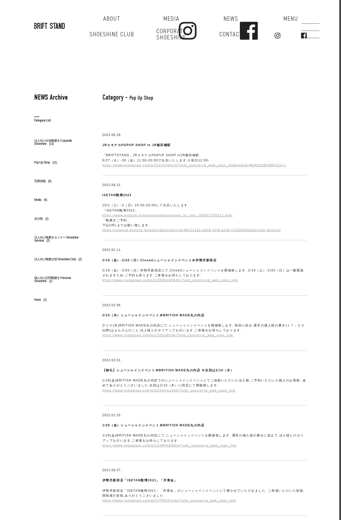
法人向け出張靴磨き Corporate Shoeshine (53, 142)
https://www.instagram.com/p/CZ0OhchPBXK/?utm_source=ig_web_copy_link (170, 280)
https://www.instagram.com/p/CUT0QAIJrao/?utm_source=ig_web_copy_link (169, 500)
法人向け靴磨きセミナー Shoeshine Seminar (56, 239)
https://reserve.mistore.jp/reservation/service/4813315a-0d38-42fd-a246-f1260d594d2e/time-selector (191, 230)
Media (40, 200)
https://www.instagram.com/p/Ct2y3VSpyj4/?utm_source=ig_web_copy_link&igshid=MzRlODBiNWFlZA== (194, 165)
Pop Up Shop (45, 162)
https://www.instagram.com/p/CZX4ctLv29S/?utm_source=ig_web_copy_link (169, 390)
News (40, 300)
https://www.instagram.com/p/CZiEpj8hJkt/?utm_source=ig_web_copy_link (167, 335)
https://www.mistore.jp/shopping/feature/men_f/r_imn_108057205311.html (167, 215)
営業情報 (42, 181)
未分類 (41, 219)
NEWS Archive (51, 97)
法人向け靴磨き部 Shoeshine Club (58, 259)
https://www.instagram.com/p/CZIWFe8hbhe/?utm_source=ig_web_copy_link (169, 445)
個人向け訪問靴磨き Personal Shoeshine (52, 279)
